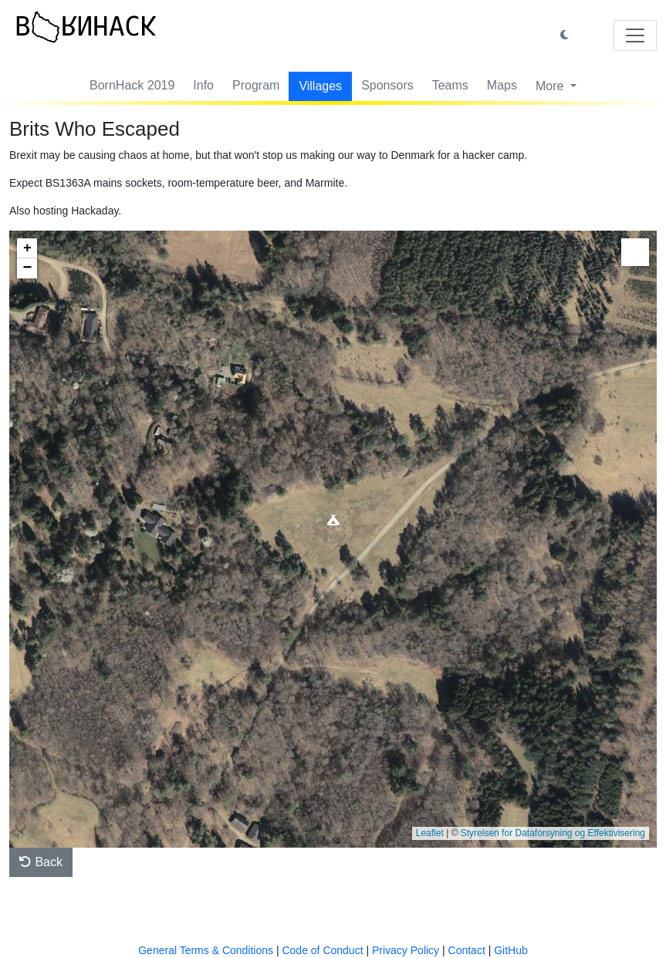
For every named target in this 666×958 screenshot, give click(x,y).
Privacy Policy (405, 950)
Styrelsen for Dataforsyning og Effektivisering (553, 833)
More (551, 86)
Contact (466, 950)
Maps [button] (502, 85)
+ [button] (27, 248)
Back (41, 862)
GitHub (511, 950)
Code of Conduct (322, 950)
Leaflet (430, 833)
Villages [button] (320, 86)
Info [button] (203, 85)
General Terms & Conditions (205, 950)
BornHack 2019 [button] (132, 85)
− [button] (27, 268)
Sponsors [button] (387, 85)
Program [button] (255, 85)
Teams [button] (450, 85)
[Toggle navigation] (635, 35)
